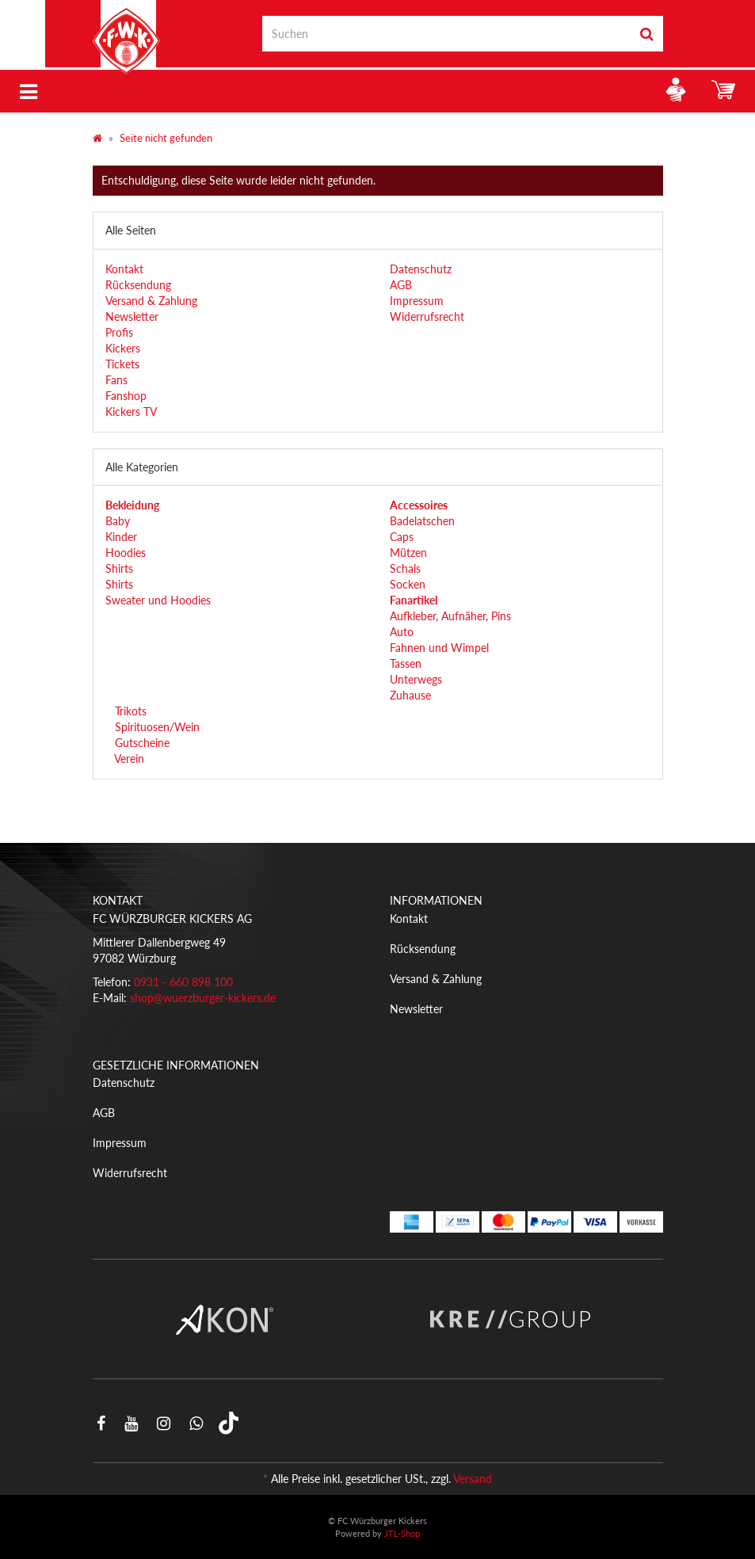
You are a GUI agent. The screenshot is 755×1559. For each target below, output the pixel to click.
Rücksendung (138, 285)
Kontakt (124, 269)
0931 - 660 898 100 (183, 982)
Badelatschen (422, 521)
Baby (117, 521)
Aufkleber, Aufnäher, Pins (450, 616)
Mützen (408, 552)
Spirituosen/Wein (156, 727)
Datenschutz (421, 269)
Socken (407, 584)
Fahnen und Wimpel (439, 647)
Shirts (119, 568)
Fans (116, 380)
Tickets (122, 364)
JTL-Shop (402, 1533)
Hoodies (125, 552)
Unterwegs (416, 679)
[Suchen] (446, 33)
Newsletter (131, 316)
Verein (128, 758)
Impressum (417, 300)
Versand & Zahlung (151, 300)
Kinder (121, 536)
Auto (402, 631)
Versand (472, 1478)
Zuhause (410, 695)
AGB (401, 285)
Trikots (129, 711)
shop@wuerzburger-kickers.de (203, 997)
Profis (119, 332)
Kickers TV (131, 411)
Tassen (405, 663)
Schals (405, 568)
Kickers (122, 348)
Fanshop (126, 395)
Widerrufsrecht (427, 316)
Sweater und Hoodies (158, 600)
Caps (402, 536)
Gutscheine (141, 742)
